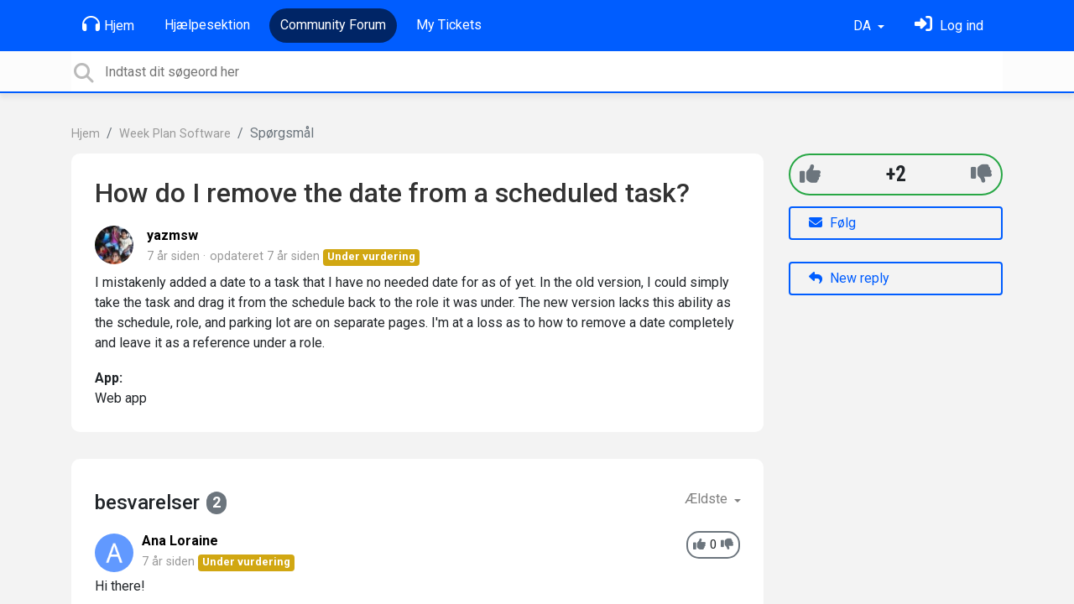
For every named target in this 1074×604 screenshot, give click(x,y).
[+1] (810, 174)
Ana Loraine (180, 541)
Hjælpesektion (207, 25)
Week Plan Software (175, 134)
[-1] (981, 174)
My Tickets (449, 25)
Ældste (708, 499)
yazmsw (172, 235)
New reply (849, 278)
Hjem (108, 24)
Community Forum (333, 25)
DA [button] (863, 26)
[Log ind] (949, 25)
